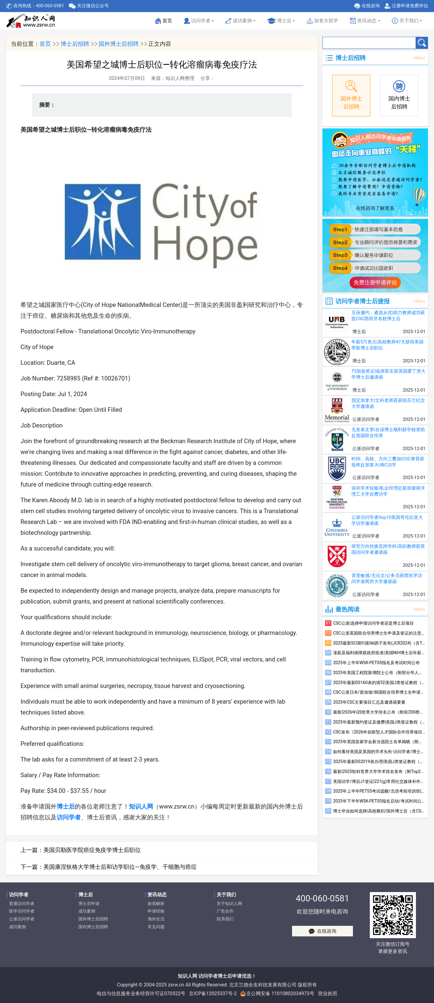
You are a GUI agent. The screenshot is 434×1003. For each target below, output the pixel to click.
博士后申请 (88, 903)
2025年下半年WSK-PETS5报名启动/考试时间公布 (379, 801)
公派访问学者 (21, 919)
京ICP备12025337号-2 (213, 993)
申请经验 (156, 911)
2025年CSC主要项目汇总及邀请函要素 (369, 702)
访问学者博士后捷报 (362, 301)
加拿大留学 (322, 21)
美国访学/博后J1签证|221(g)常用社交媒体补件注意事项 (379, 781)
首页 (164, 22)
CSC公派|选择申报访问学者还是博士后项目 (373, 623)
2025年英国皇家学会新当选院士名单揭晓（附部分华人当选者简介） (379, 741)
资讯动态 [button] (363, 21)
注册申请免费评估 (410, 5)
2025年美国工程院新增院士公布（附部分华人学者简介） (379, 672)
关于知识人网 (229, 903)
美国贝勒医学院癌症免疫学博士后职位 (92, 850)
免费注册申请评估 (375, 282)
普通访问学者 (21, 903)
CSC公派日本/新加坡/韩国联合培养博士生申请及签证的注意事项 (379, 692)
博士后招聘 (75, 43)
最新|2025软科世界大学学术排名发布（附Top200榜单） (379, 771)
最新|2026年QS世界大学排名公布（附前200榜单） (379, 712)
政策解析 (156, 903)
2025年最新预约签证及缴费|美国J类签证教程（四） (379, 722)
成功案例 (17, 926)
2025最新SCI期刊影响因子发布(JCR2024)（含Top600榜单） (379, 643)
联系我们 (225, 919)
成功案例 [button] (238, 21)
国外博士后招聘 (119, 43)
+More (419, 58)
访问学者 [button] (197, 21)
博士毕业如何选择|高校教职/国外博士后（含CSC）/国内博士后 (379, 811)
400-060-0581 (322, 898)
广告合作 (225, 911)
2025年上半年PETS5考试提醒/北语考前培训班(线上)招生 (379, 791)
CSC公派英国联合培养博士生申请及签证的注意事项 (379, 633)
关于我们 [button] (405, 21)
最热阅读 (347, 609)
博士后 (279, 21)
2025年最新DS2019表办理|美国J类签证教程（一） (379, 761)
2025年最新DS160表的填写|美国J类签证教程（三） (379, 682)
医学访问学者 (21, 911)
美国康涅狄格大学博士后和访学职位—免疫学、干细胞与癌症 (120, 866)
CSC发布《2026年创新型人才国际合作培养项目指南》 (379, 732)
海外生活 (156, 919)
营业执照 (327, 993)
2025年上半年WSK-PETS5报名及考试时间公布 (376, 662)
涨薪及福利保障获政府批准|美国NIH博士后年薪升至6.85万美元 (379, 652)
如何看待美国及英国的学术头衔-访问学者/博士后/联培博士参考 (379, 751)
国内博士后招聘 (93, 926)
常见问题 (156, 926)
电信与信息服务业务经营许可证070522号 (141, 993)
